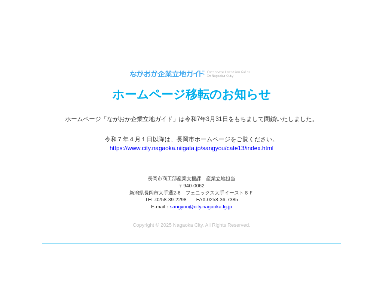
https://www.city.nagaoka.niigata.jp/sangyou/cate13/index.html (191, 148)
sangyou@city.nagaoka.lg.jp (201, 206)
